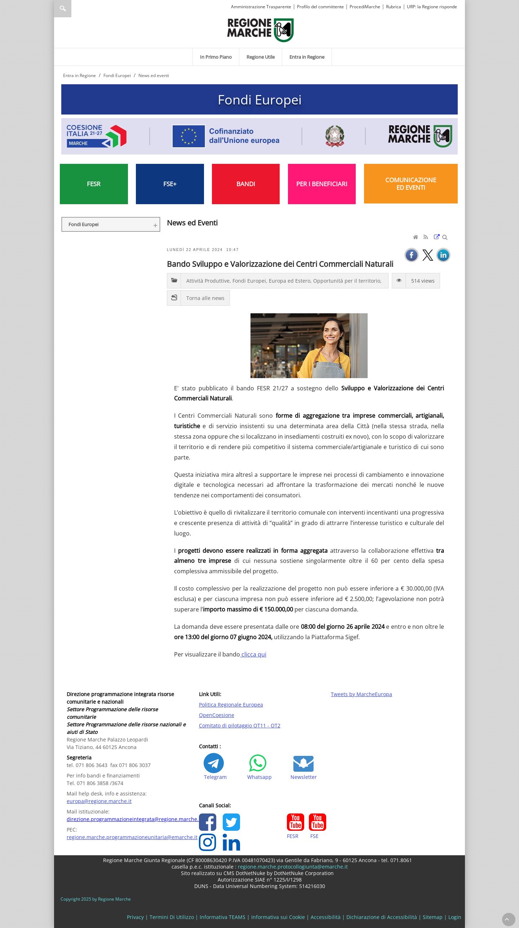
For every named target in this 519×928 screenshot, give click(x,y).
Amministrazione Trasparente (261, 7)
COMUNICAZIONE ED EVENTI (410, 184)
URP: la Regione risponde (432, 7)
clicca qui (253, 654)
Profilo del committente (320, 7)
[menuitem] (215, 57)
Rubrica (393, 7)
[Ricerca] (76, 8)
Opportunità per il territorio (346, 280)
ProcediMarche (365, 7)
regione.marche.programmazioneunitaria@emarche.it (132, 837)
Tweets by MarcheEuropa (361, 694)
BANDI (245, 184)
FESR (94, 184)
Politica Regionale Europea (231, 704)
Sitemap (433, 917)
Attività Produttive (208, 280)
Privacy (135, 917)
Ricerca (62, 8)
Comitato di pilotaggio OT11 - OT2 (239, 725)
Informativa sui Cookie (278, 917)
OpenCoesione (216, 715)
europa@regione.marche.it (99, 801)
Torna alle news (205, 298)
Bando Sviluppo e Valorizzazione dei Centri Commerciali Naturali (280, 264)
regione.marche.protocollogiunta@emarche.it (292, 866)
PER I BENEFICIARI (321, 184)
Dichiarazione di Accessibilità (381, 917)
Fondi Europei (260, 99)
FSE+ (170, 184)
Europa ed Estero (289, 280)
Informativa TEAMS (222, 917)
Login (454, 917)
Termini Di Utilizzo (172, 917)
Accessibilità (326, 917)
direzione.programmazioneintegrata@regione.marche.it (134, 819)
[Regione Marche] (260, 29)
